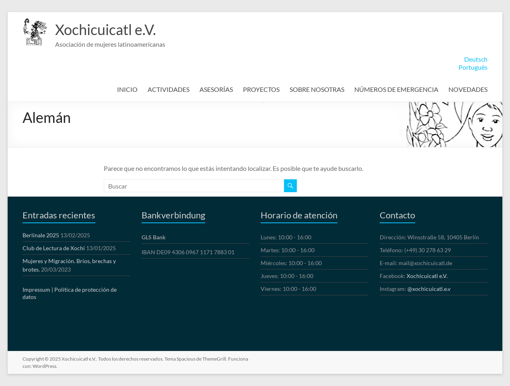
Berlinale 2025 (41, 235)
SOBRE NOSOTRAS (317, 89)
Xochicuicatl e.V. (105, 29)
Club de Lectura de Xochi (54, 248)
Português (473, 67)
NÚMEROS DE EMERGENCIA (396, 89)
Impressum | (38, 289)
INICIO (127, 89)
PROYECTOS (261, 89)
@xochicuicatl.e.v (428, 288)
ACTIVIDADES (168, 89)
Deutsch (475, 59)
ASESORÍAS (216, 89)
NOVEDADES (467, 89)
